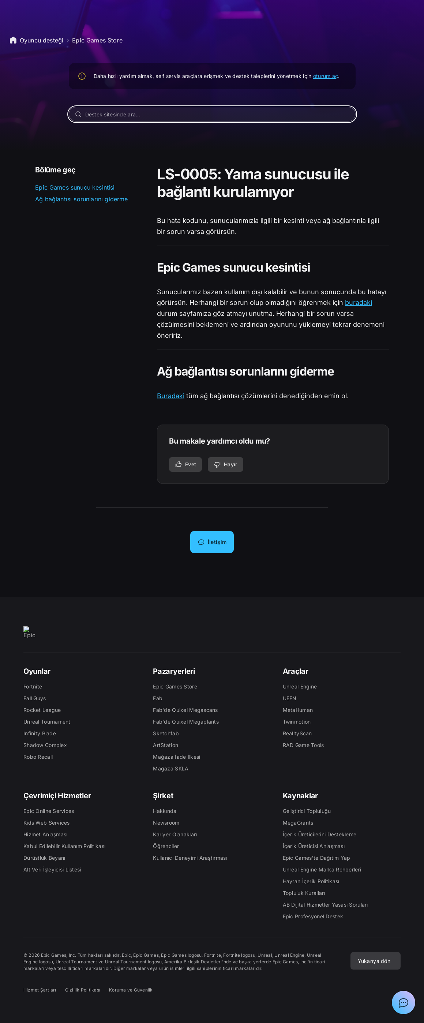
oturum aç (325, 76)
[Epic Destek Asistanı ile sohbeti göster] (403, 1002)
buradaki (358, 302)
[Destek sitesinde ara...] (212, 114)
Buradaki (170, 396)
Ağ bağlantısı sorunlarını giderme (81, 199)
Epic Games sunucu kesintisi (75, 187)
